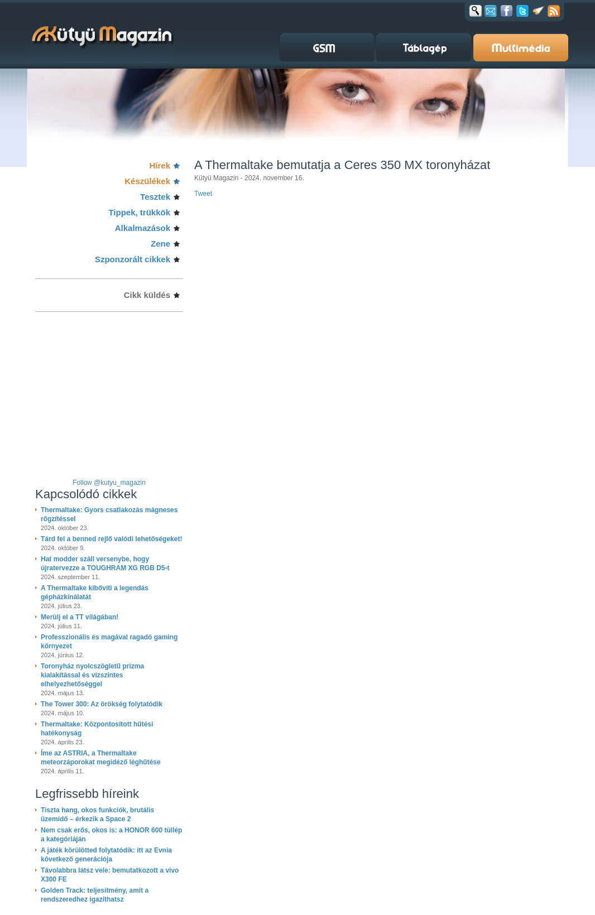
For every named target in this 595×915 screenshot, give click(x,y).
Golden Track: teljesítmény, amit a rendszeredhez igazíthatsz (94, 895)
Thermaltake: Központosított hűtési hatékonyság (97, 728)
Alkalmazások (142, 228)
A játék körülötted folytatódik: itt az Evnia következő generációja (106, 854)
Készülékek (147, 181)
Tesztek (155, 196)
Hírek (159, 165)
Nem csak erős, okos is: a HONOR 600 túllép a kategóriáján (111, 834)
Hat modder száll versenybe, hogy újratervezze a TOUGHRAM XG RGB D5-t (105, 563)
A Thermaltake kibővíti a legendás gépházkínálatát (94, 592)
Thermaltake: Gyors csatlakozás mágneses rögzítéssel (109, 514)
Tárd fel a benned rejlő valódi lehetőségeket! (111, 539)
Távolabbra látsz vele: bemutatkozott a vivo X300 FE (110, 874)
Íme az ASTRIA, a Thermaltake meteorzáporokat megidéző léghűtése (101, 757)
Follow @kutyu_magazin (109, 483)
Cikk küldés (147, 295)
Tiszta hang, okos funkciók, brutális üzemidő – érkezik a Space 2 (97, 814)
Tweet (203, 194)
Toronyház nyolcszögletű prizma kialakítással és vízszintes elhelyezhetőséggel (92, 675)
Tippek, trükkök (139, 212)
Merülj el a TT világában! (79, 617)
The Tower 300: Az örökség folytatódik (101, 704)
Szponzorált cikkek (132, 259)
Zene (160, 243)
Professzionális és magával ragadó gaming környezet (109, 641)
